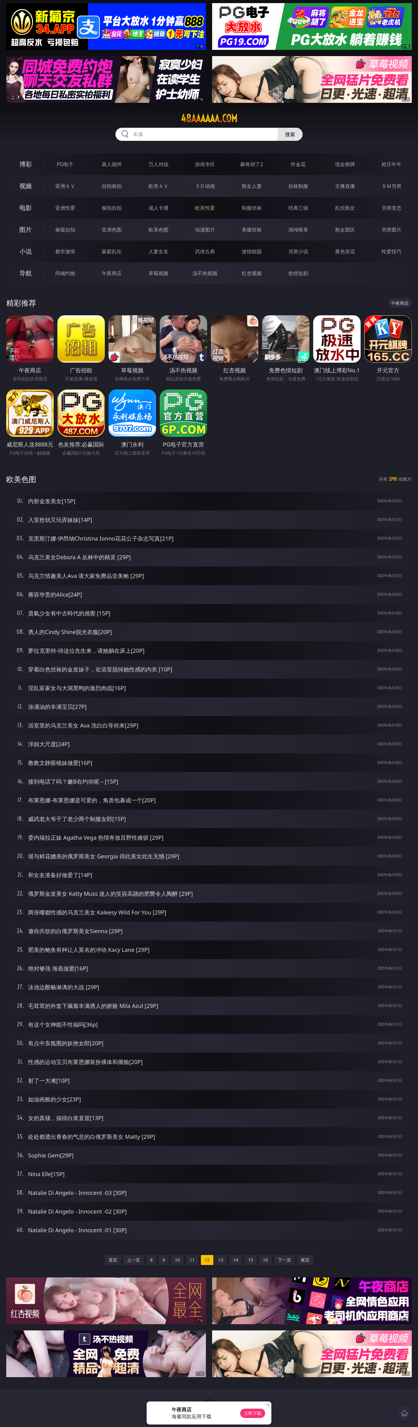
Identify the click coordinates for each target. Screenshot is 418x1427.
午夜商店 (112, 273)
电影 (25, 207)
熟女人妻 (252, 186)
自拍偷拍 (112, 186)
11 (192, 1260)
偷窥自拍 (65, 229)
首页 (113, 1260)
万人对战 (158, 164)
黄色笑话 (345, 251)
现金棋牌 (345, 164)
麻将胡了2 (251, 164)
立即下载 (252, 1413)
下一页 (284, 1260)
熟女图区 (345, 229)
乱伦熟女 (345, 207)
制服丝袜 (252, 207)
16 (265, 1260)
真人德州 (112, 164)
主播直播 (345, 186)
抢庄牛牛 (391, 164)
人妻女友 (158, 251)
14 (235, 1260)
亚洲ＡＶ (65, 186)
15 (250, 1260)
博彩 (25, 164)
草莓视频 (158, 273)
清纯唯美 (298, 229)
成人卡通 (158, 207)
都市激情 (65, 251)
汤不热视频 (204, 273)
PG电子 (65, 164)
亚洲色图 (112, 229)
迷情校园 (252, 251)
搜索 (290, 134)
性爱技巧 (391, 251)
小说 (25, 251)
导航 (25, 273)
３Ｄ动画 (205, 186)
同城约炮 (65, 273)
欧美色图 (158, 229)
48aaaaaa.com (209, 118)
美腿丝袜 (252, 229)
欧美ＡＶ (158, 186)
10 (177, 1260)
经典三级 (298, 207)
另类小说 (298, 251)
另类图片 (391, 229)
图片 (25, 229)
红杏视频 (252, 273)
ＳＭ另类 (391, 186)
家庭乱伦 (112, 251)
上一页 (133, 1260)
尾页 (305, 1260)
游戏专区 (205, 164)
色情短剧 (298, 273)
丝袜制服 (298, 186)
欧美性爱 (205, 207)
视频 (25, 186)
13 (220, 1260)
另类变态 (391, 207)
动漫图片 (205, 229)
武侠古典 (205, 251)
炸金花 (298, 164)
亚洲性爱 (65, 207)
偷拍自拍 (112, 207)
